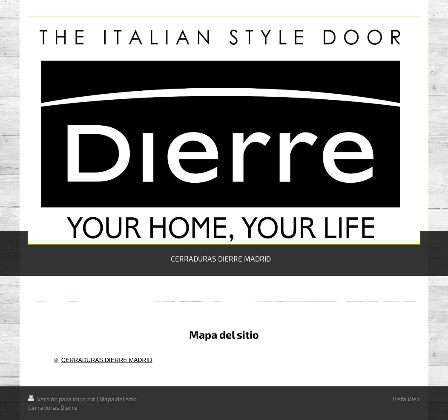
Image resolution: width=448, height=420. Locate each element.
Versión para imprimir (62, 399)
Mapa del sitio (118, 399)
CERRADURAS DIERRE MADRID (106, 360)
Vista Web (406, 399)
